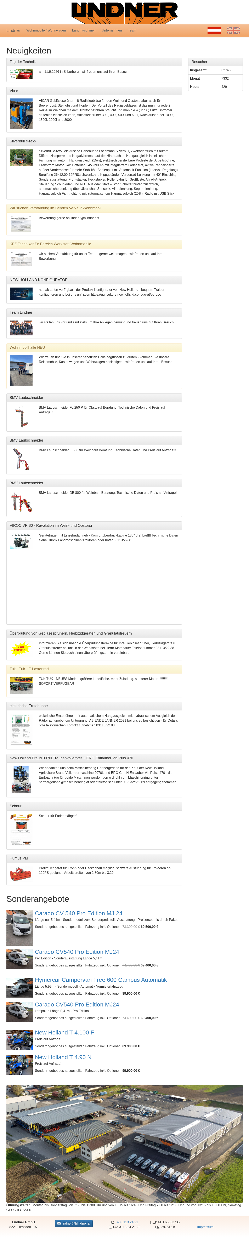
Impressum (205, 1227)
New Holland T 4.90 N (63, 1057)
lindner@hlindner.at (73, 1223)
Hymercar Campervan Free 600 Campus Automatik (101, 980)
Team (132, 30)
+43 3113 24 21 (126, 1222)
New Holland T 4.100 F (64, 1032)
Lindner (13, 30)
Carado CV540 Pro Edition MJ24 (77, 952)
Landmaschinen (84, 30)
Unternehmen (112, 30)
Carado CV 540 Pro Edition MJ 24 (79, 913)
